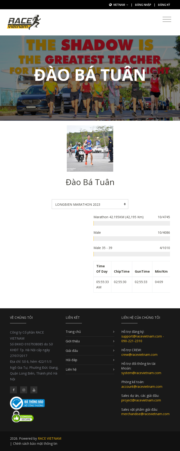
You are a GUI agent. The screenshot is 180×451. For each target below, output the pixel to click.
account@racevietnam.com (141, 386)
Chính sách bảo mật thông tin (35, 443)
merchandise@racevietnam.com (145, 414)
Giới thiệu (73, 341)
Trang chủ (73, 331)
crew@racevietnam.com (139, 354)
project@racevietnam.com (141, 400)
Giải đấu (72, 350)
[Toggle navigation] (167, 19)
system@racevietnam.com (141, 373)
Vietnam (120, 5)
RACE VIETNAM (49, 438)
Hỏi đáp (71, 360)
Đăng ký (164, 5)
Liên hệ (71, 369)
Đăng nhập (143, 5)
